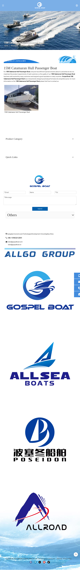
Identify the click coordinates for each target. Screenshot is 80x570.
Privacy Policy (67, 559)
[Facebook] (31, 562)
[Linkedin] (35, 562)
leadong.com (51, 559)
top (76, 554)
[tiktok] (48, 562)
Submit (40, 209)
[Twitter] (40, 562)
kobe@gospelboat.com (15, 242)
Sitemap (59, 559)
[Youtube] (44, 562)
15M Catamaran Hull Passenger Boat (17, 112)
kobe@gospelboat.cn (14, 244)
